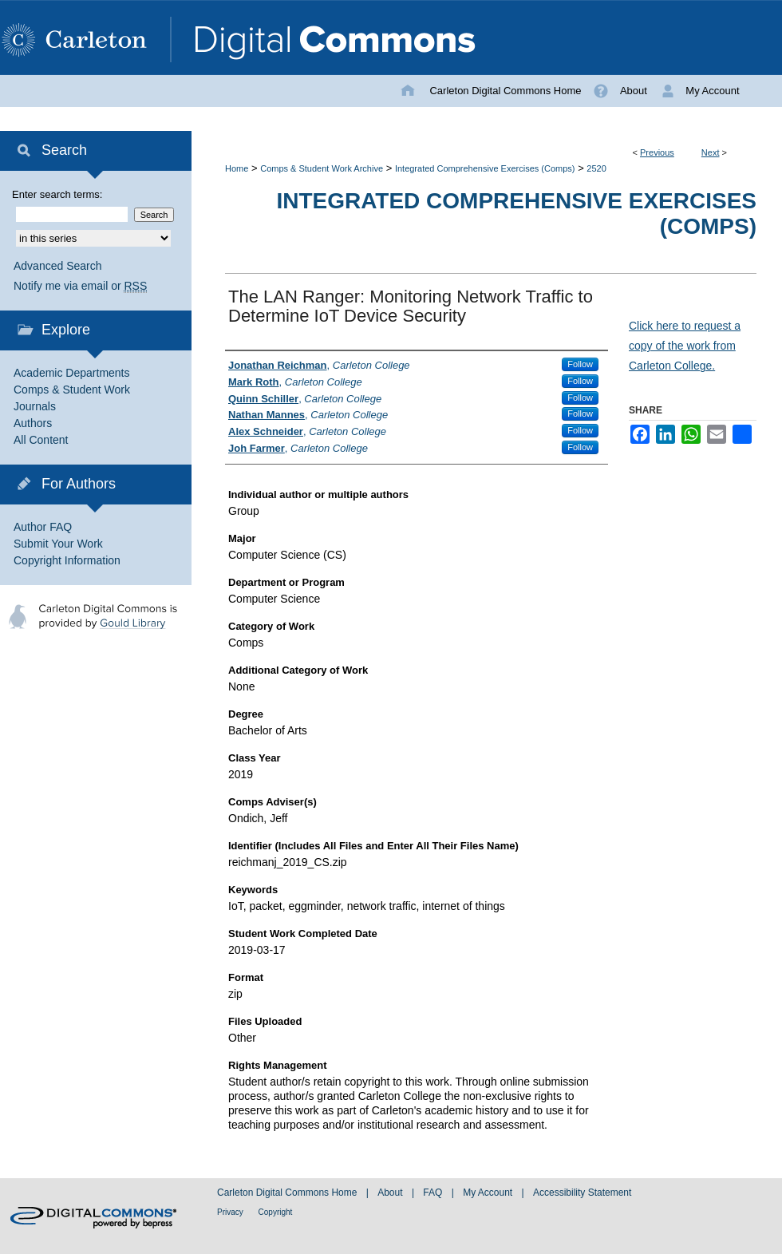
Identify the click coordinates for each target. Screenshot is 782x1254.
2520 (596, 168)
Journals (35, 406)
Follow (580, 364)
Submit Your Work (58, 543)
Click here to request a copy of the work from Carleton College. (685, 345)
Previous (657, 152)
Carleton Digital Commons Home (288, 1192)
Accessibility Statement (582, 1192)
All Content (41, 439)
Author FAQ (43, 526)
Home (236, 168)
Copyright (276, 1212)
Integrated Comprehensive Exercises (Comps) (485, 168)
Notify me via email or (80, 286)
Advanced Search (58, 265)
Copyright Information (67, 560)
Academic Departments (72, 372)
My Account (489, 1192)
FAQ (433, 1192)
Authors (33, 423)
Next (710, 152)
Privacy (231, 1212)
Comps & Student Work (72, 389)
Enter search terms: (57, 194)
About (391, 1192)
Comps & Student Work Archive (321, 168)
